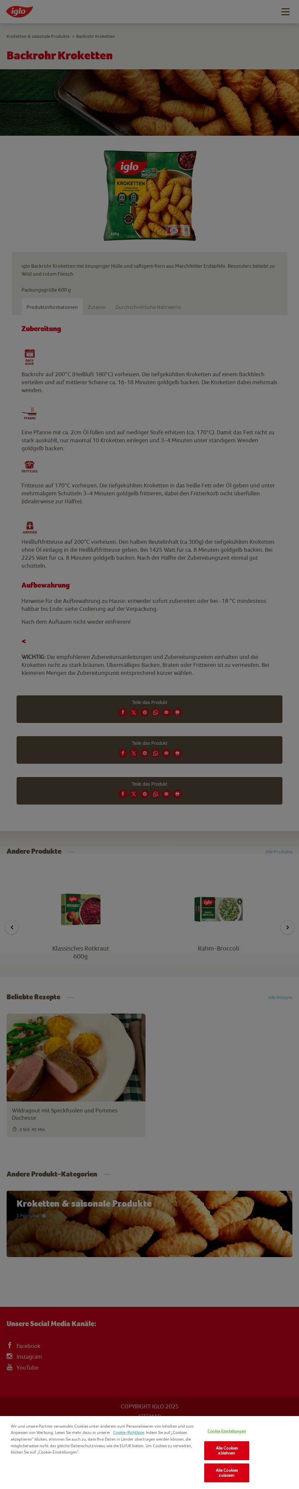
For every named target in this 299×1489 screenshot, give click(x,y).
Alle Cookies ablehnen (227, 1451)
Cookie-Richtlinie (128, 1432)
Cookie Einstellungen (227, 1431)
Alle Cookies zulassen (227, 1473)
